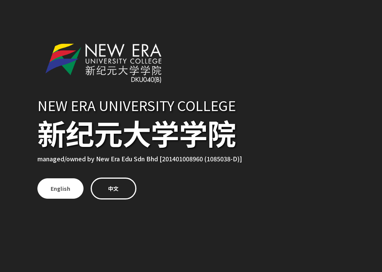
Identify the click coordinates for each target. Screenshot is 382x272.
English (60, 188)
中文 (114, 188)
